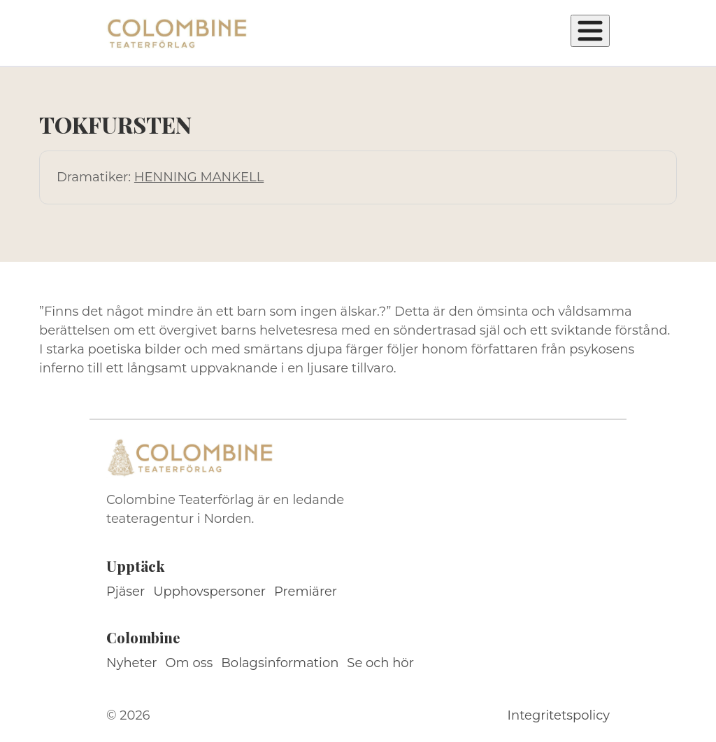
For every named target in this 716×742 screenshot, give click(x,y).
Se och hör (380, 663)
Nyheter (131, 663)
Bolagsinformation (279, 663)
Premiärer (305, 591)
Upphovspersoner (209, 591)
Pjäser (125, 591)
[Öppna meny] (590, 31)
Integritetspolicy (559, 715)
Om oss (189, 663)
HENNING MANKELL (199, 177)
